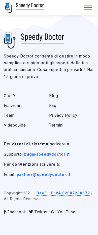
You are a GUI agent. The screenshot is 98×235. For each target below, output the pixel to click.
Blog (53, 96)
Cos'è (9, 96)
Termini (56, 125)
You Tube (63, 212)
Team (9, 115)
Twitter (38, 212)
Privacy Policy (63, 115)
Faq (52, 106)
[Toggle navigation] (88, 8)
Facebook (15, 212)
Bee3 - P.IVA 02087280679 (63, 193)
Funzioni (12, 106)
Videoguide (15, 125)
